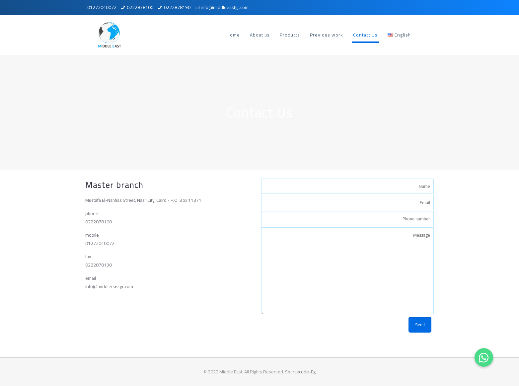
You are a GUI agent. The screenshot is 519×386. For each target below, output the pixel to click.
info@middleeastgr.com (225, 7)
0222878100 (140, 7)
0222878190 (177, 7)
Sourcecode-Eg (300, 371)
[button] (484, 357)
